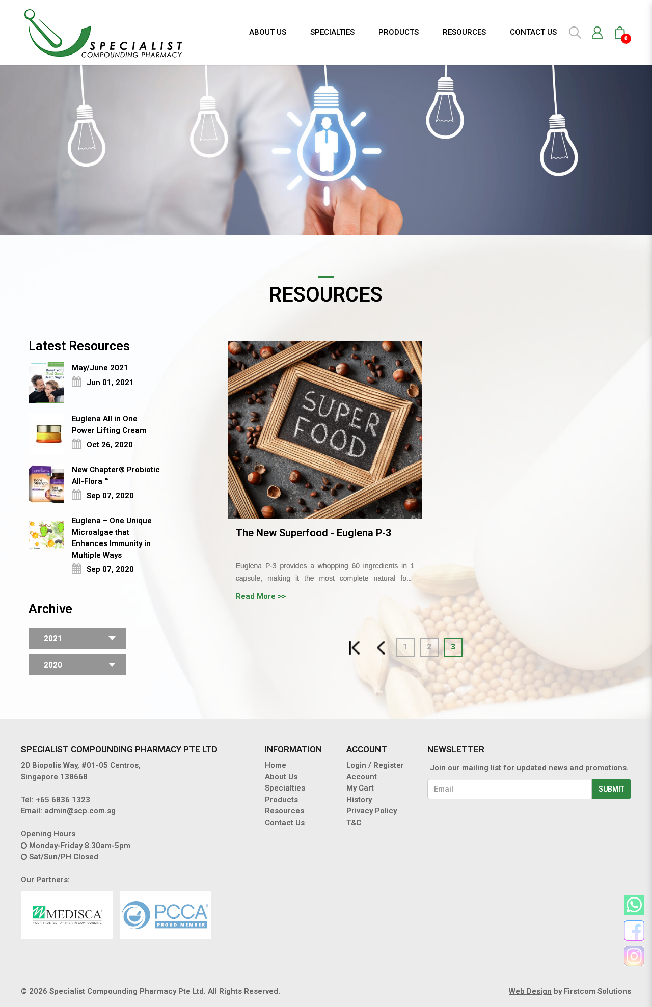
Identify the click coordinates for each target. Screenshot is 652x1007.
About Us (281, 776)
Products (281, 799)
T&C (353, 822)
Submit (611, 789)
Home (275, 765)
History (359, 799)
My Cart (360, 788)
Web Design (530, 991)
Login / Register (375, 765)
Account (361, 776)
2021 (53, 638)
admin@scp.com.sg (80, 810)
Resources (284, 810)
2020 (53, 664)
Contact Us (285, 822)
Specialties (285, 788)
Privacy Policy (371, 810)
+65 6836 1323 (63, 799)
